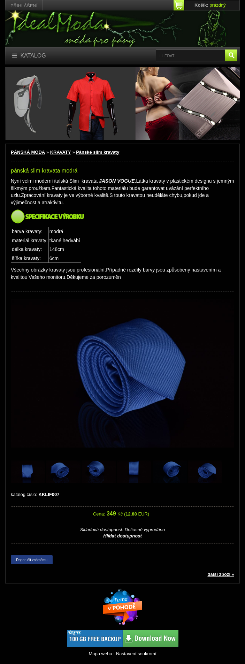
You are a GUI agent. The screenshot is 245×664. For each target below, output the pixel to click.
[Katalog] (29, 56)
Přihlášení (23, 5)
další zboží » (220, 574)
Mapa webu (100, 653)
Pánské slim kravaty (97, 152)
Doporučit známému (31, 560)
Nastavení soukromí (136, 653)
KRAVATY (60, 152)
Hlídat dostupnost (122, 536)
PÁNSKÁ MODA (28, 152)
